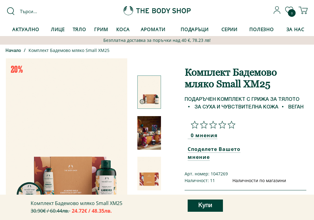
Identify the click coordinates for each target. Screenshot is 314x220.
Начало (13, 51)
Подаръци (195, 29)
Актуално (25, 29)
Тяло (79, 29)
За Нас (295, 29)
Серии (229, 29)
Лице (58, 29)
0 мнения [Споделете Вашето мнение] (204, 135)
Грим (101, 29)
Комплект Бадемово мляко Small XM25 (69, 50)
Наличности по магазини (259, 180)
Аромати (153, 29)
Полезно (261, 29)
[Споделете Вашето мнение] (212, 125)
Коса (123, 29)
